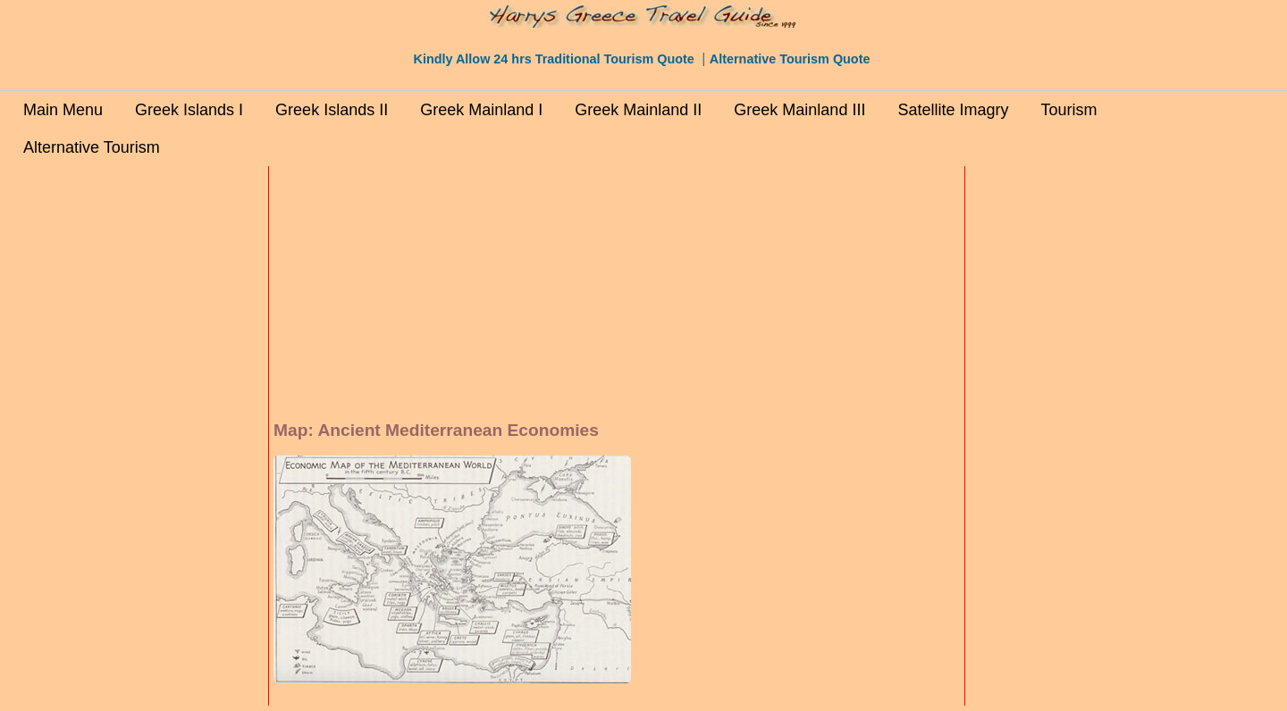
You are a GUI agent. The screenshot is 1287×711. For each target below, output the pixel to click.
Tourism (1068, 110)
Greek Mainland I (481, 110)
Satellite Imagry (952, 110)
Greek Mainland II (638, 110)
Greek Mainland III (799, 110)
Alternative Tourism (91, 147)
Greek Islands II (331, 110)
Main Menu (63, 110)
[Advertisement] (188, 439)
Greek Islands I (189, 110)
